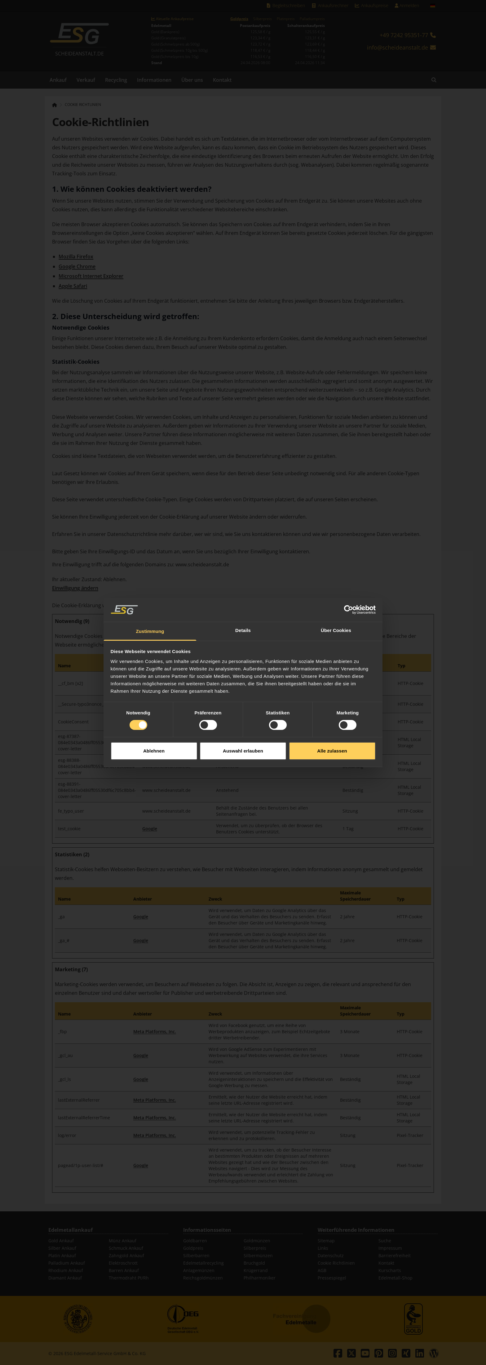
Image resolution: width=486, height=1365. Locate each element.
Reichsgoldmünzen (203, 1278)
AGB (322, 1270)
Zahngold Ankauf (126, 1255)
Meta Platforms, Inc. (154, 1031)
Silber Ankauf (62, 1248)
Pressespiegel (332, 1278)
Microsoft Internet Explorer (91, 276)
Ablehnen (154, 724)
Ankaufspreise (372, 5)
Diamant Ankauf (65, 1278)
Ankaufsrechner (329, 5)
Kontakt (222, 80)
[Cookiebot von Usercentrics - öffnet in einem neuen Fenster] (348, 583)
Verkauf (86, 80)
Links (323, 1248)
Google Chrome (77, 266)
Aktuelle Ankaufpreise (172, 18)
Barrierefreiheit (394, 1255)
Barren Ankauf (124, 1270)
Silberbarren (196, 1255)
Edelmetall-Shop (395, 1278)
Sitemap (326, 1241)
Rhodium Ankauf (65, 1270)
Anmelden (407, 5)
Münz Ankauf (122, 1241)
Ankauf (58, 80)
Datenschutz (331, 1255)
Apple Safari (73, 286)
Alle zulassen (332, 724)
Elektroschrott (123, 1263)
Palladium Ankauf (66, 1263)
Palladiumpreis (312, 18)
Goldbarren (195, 1241)
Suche (384, 1241)
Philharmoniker (260, 1278)
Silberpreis (262, 18)
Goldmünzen (257, 1241)
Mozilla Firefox (76, 256)
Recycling (116, 80)
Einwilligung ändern (75, 588)
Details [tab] (243, 604)
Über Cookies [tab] (336, 604)
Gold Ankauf (61, 1241)
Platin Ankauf (62, 1255)
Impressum (390, 1248)
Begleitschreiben (285, 5)
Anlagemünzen (198, 1270)
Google (149, 829)
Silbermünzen (258, 1255)
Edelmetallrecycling (203, 1263)
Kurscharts (389, 1270)
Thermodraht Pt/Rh (129, 1278)
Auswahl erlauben (243, 724)
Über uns (192, 80)
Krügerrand (256, 1270)
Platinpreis (286, 18)
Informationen (154, 80)
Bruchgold (254, 1263)
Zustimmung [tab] (150, 605)
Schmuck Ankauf (126, 1248)
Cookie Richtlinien (83, 104)
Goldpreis (239, 18)
